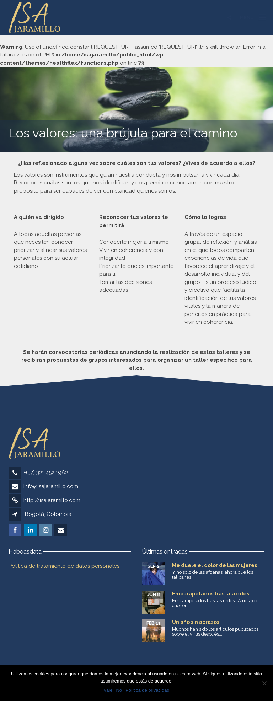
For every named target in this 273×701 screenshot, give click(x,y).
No (119, 690)
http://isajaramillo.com (51, 500)
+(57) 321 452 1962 (45, 472)
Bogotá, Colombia (48, 514)
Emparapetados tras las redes (210, 594)
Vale (107, 690)
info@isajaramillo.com (50, 486)
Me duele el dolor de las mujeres (214, 565)
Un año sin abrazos (195, 622)
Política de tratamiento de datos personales (64, 566)
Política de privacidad (147, 690)
